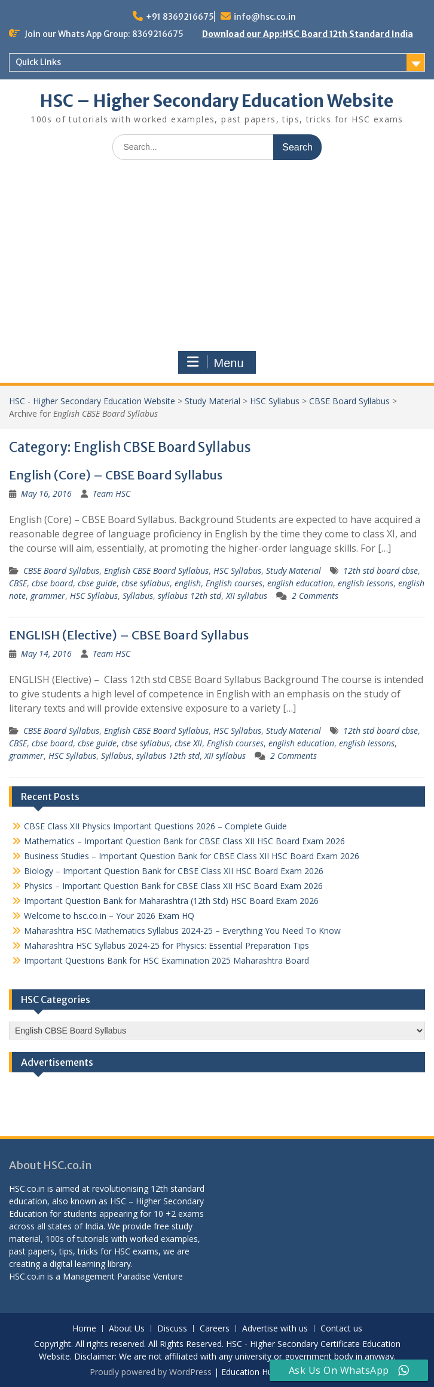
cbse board (52, 583)
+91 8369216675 (180, 16)
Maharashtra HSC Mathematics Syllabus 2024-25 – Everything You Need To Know (182, 930)
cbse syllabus (145, 583)
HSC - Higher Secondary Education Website (92, 401)
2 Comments (315, 595)
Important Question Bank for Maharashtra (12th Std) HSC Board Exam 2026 (171, 900)
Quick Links (38, 62)
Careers (215, 1329)
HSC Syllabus (274, 401)
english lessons (365, 583)
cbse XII (188, 743)
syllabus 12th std (189, 595)
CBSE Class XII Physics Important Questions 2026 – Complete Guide (155, 826)
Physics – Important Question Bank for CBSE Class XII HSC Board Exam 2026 (173, 885)
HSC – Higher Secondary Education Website (216, 101)
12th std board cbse (380, 570)
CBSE (18, 583)
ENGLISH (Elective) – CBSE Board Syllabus (129, 635)
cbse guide (97, 583)
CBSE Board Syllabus (349, 401)
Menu (215, 362)
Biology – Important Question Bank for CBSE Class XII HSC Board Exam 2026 (173, 871)
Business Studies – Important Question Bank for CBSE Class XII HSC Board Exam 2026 (191, 856)
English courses (234, 583)
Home (84, 1329)
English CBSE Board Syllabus (156, 570)
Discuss (172, 1329)
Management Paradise (107, 1276)
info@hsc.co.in (265, 16)
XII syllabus (246, 595)
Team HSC (111, 493)
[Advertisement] (217, 258)
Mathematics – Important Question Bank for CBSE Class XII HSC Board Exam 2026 (184, 841)
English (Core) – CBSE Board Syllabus (115, 475)
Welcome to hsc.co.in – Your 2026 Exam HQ (109, 915)
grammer (47, 595)
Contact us (341, 1329)
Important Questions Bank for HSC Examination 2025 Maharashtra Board (166, 960)
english (188, 583)
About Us (127, 1329)
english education (300, 583)
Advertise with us (275, 1329)
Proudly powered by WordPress (151, 1371)
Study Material (212, 401)
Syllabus (138, 595)
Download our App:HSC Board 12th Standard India (307, 34)
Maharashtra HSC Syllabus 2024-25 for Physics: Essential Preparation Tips (166, 945)
